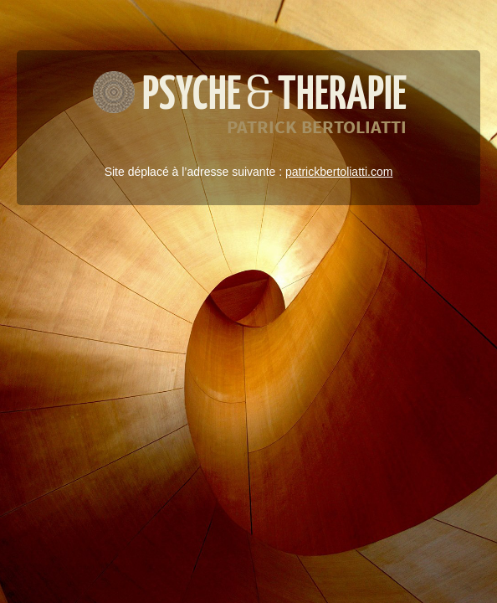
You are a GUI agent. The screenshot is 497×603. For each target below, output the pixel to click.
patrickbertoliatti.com (338, 171)
